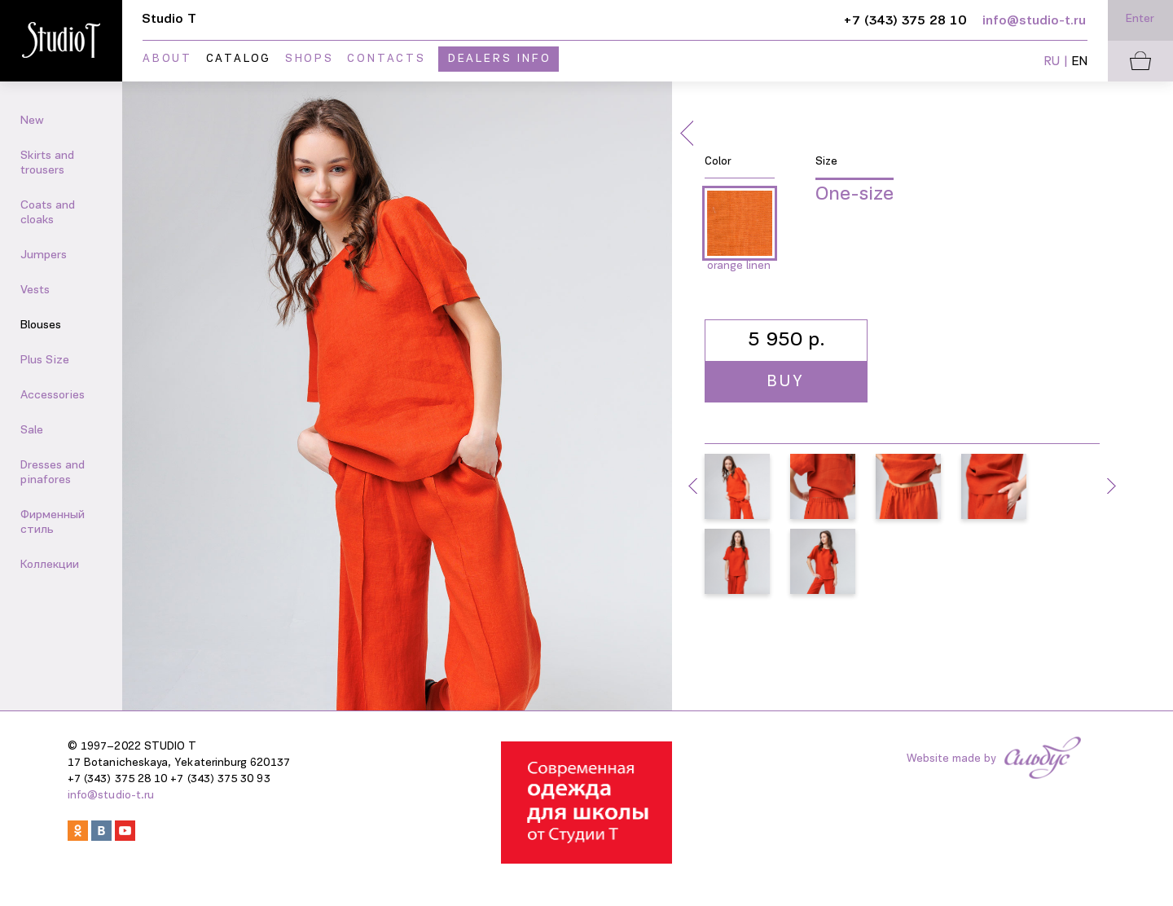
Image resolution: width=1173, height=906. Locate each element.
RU (1052, 61)
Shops (309, 59)
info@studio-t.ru (111, 795)
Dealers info (499, 59)
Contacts (386, 59)
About (167, 59)
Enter (1140, 19)
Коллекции (49, 565)
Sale (31, 430)
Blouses (40, 325)
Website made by (951, 759)
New (32, 121)
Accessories (52, 395)
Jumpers (43, 255)
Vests (35, 290)
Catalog (239, 59)
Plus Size (44, 360)
